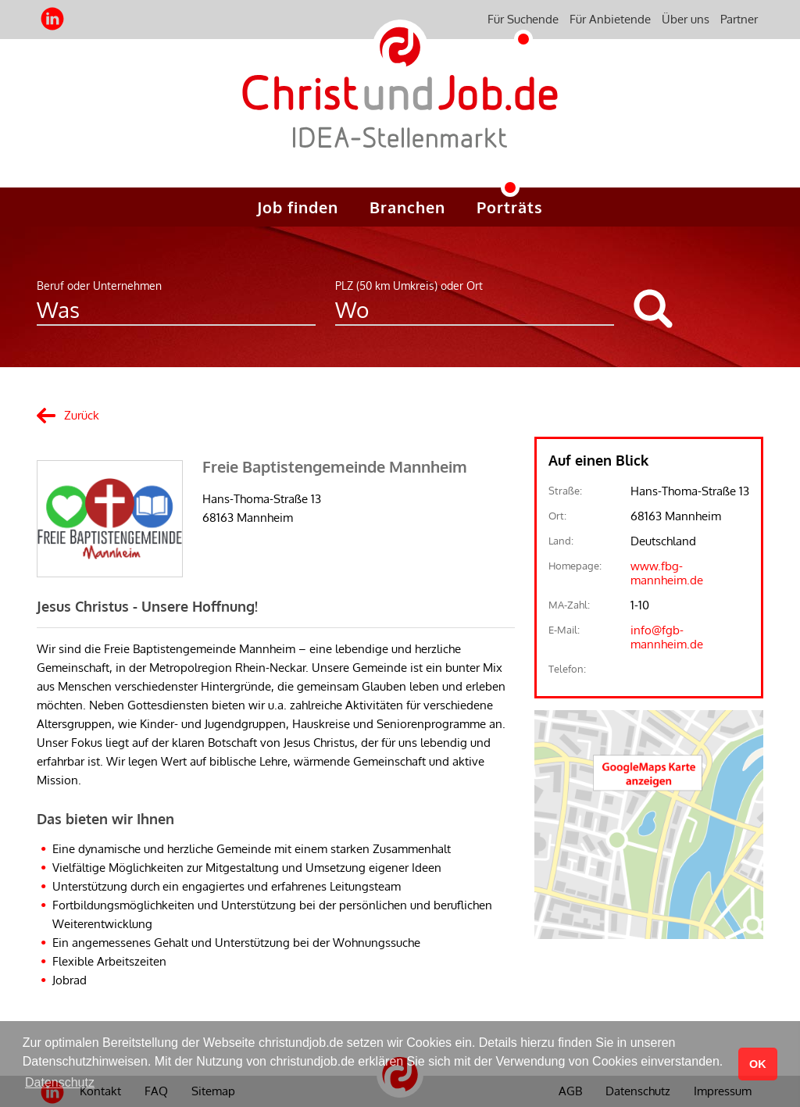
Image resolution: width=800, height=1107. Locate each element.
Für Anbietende (610, 19)
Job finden (297, 207)
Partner (739, 19)
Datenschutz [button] (60, 1082)
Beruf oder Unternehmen (99, 285)
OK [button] (757, 1064)
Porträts (510, 207)
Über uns (685, 19)
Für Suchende (523, 19)
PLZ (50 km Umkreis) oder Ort (409, 285)
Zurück (81, 415)
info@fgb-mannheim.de (666, 637)
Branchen (407, 207)
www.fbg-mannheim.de (666, 573)
